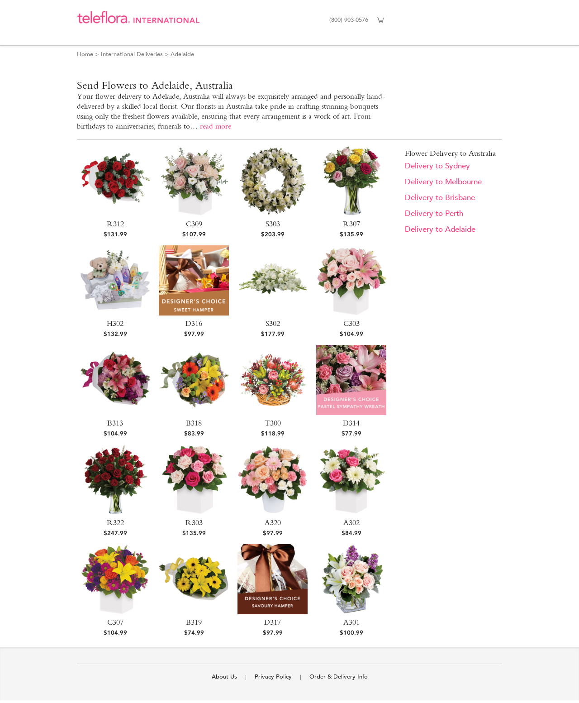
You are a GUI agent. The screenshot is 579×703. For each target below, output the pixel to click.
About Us (224, 676)
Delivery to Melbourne (443, 182)
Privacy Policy (273, 676)
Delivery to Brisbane (440, 197)
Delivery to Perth (434, 213)
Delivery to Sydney (437, 166)
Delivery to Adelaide (440, 229)
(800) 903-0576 (348, 20)
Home (85, 54)
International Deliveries (132, 54)
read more (215, 126)
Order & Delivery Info (338, 676)
